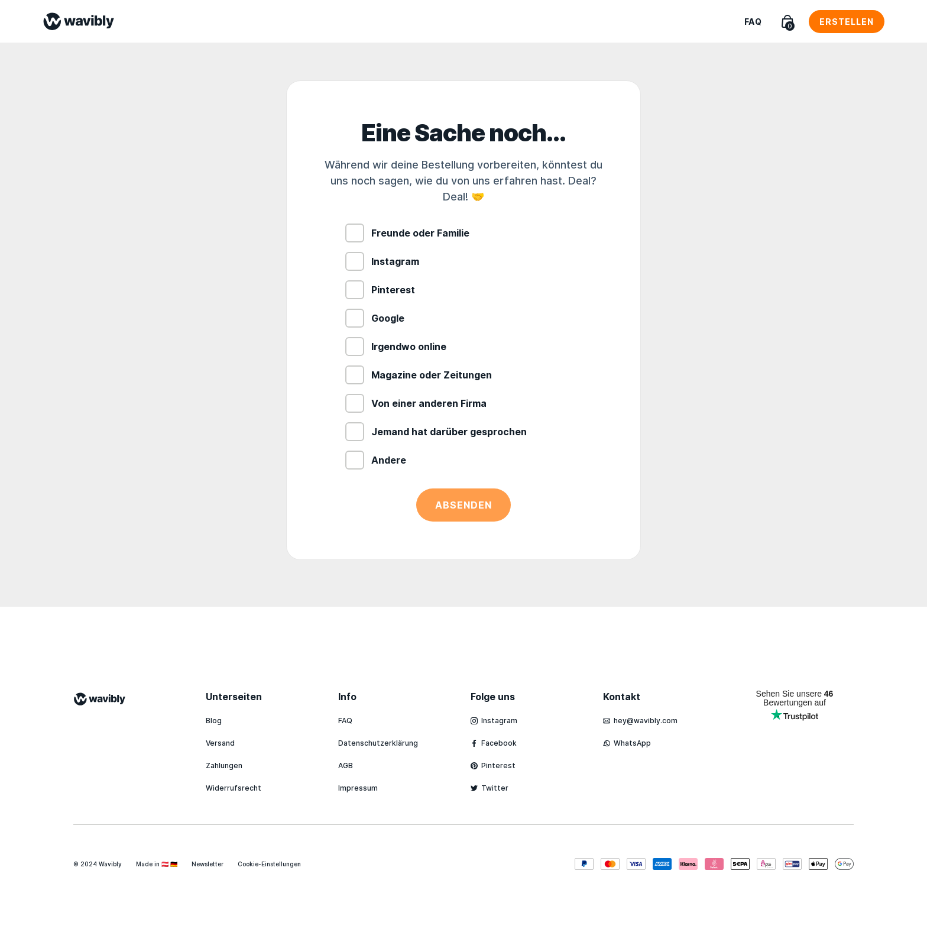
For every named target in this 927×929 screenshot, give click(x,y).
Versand (220, 743)
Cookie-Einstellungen (269, 864)
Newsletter (207, 864)
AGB (345, 765)
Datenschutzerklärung (378, 743)
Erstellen (846, 22)
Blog (214, 720)
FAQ (753, 22)
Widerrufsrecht (233, 788)
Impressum (358, 788)
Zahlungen (224, 765)
